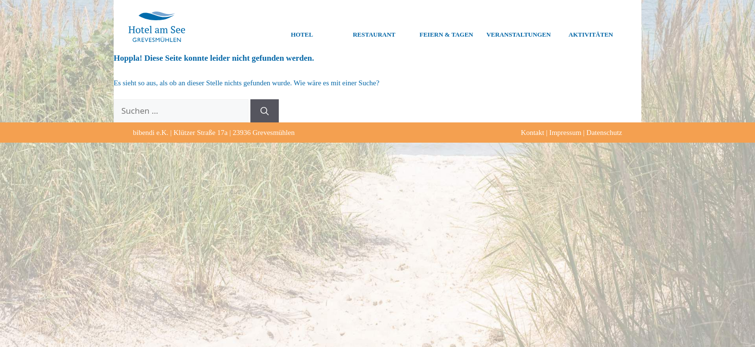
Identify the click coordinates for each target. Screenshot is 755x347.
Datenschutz (604, 132)
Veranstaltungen (518, 27)
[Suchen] (264, 110)
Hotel (302, 27)
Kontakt (532, 132)
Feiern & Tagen (446, 27)
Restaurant (374, 27)
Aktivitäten (591, 27)
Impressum (565, 132)
